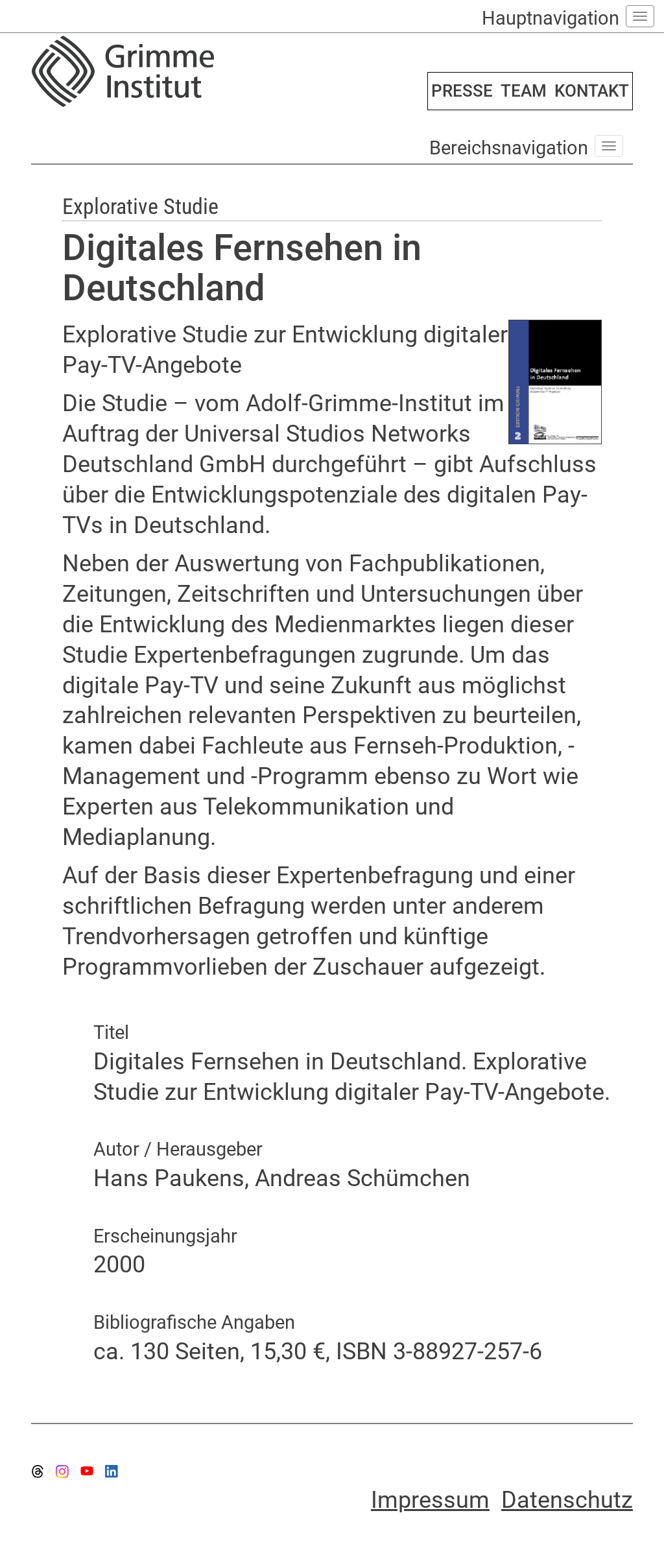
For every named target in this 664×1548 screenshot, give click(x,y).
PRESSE (462, 91)
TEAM (524, 91)
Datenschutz (567, 1500)
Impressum (430, 1500)
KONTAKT (591, 91)
